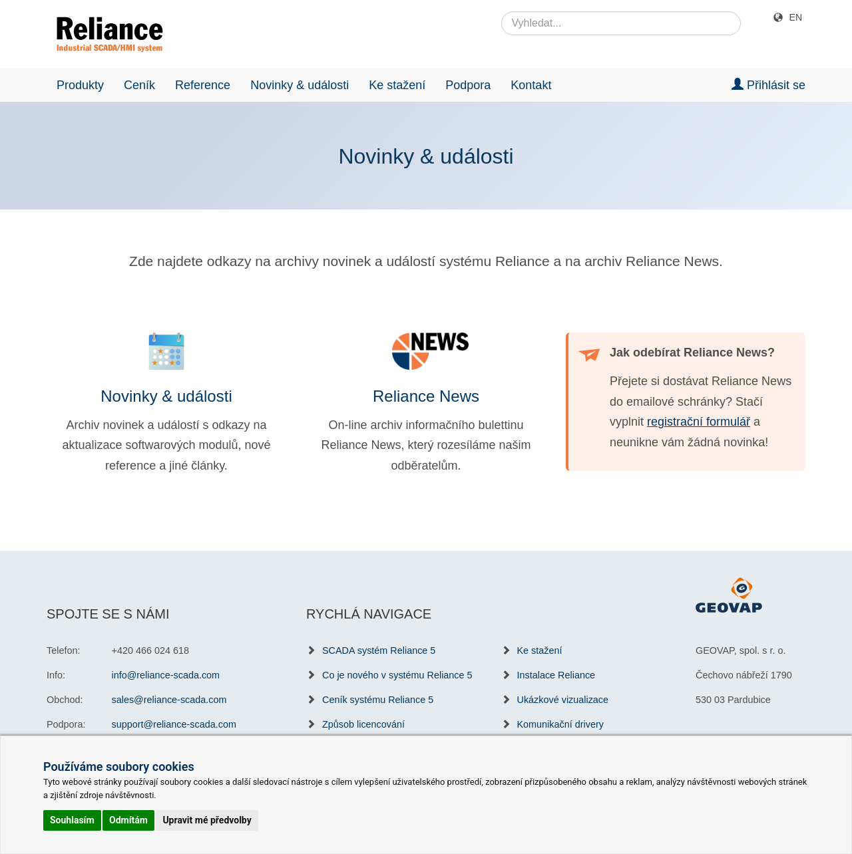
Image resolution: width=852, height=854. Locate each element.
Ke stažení (397, 85)
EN (795, 17)
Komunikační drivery (560, 724)
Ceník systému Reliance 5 (377, 699)
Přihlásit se (768, 85)
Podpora (468, 85)
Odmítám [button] (128, 820)
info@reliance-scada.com (166, 675)
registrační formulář (698, 421)
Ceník (139, 85)
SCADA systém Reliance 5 (378, 650)
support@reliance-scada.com (174, 724)
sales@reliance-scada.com (169, 699)
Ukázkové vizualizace (563, 699)
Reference (202, 85)
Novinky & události (299, 85)
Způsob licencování (363, 724)
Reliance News (426, 396)
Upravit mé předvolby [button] (206, 820)
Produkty (80, 85)
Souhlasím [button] (72, 820)
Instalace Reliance (556, 675)
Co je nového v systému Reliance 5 (397, 675)
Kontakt (531, 85)
